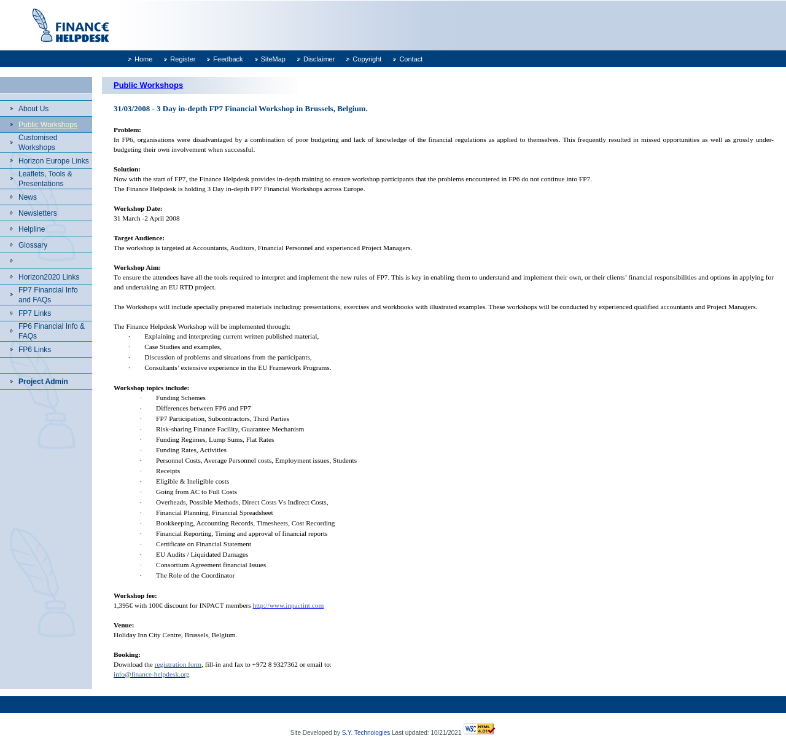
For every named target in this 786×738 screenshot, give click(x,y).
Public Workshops (47, 124)
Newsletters (37, 213)
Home (143, 59)
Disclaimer (319, 59)
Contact (410, 59)
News (27, 197)
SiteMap (273, 59)
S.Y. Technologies (366, 732)
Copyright (366, 59)
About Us (33, 108)
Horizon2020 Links (48, 277)
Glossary (32, 245)
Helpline (31, 229)
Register (182, 59)
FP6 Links (34, 349)
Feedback (228, 59)
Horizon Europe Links (53, 161)
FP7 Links (34, 313)
